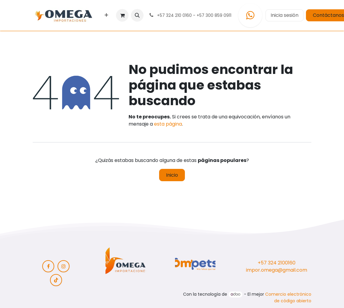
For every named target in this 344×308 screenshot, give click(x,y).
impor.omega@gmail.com (276, 270)
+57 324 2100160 (276, 262)
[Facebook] (48, 266)
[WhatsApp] (250, 15)
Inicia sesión (284, 15)
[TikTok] (56, 280)
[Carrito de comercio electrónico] (122, 15)
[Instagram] (64, 266)
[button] (137, 15)
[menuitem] (106, 15)
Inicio (172, 175)
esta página (168, 123)
